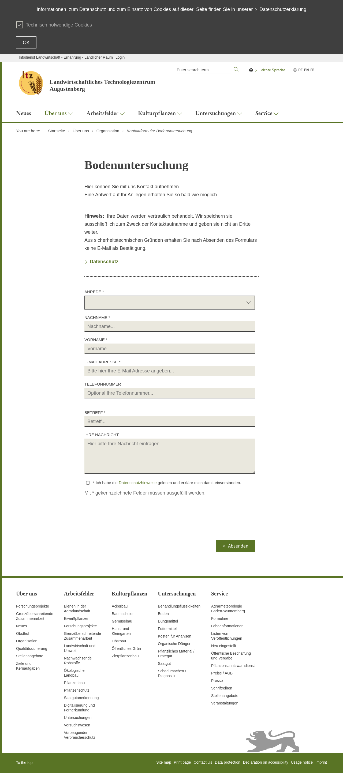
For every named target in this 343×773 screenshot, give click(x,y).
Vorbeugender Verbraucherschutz (79, 735)
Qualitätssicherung (31, 648)
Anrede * (94, 291)
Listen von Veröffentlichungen (226, 635)
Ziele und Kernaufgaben (28, 665)
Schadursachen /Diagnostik (172, 673)
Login (120, 57)
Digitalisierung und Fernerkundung (79, 707)
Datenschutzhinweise (138, 482)
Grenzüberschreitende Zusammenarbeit (34, 616)
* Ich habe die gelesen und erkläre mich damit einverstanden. (167, 482)
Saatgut (164, 663)
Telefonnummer (102, 384)
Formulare (219, 618)
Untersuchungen (78, 717)
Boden (163, 614)
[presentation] (129, 529)
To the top (24, 762)
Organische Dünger (174, 644)
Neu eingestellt (223, 646)
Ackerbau (120, 606)
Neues (21, 626)
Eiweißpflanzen (77, 618)
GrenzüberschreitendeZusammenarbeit (82, 635)
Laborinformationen (227, 626)
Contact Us (202, 762)
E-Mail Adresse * (102, 362)
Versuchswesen (77, 725)
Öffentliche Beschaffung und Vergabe (231, 655)
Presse (217, 680)
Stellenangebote (29, 656)
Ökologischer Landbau (75, 672)
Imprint (321, 762)
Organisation (26, 641)
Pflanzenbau (74, 683)
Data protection (227, 762)
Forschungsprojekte (32, 606)
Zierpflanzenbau (125, 656)
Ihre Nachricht (101, 434)
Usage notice (302, 762)
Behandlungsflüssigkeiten (179, 606)
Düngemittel (168, 621)
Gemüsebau (122, 621)
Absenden (238, 546)
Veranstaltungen (224, 703)
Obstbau (119, 641)
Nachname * (97, 317)
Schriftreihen (221, 688)
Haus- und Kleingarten (121, 631)
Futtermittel (167, 629)
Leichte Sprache (272, 69)
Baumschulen (123, 614)
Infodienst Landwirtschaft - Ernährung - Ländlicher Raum (66, 57)
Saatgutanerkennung (81, 698)
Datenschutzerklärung (282, 9)
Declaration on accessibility (265, 762)
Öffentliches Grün (126, 648)
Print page (182, 762)
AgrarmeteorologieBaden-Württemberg (228, 608)
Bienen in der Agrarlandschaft (77, 608)
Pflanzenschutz (77, 690)
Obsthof (22, 633)
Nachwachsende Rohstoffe (78, 660)
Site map (163, 762)
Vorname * (95, 339)
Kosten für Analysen (174, 636)
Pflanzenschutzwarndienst (233, 665)
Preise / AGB (222, 673)
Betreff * (94, 412)
